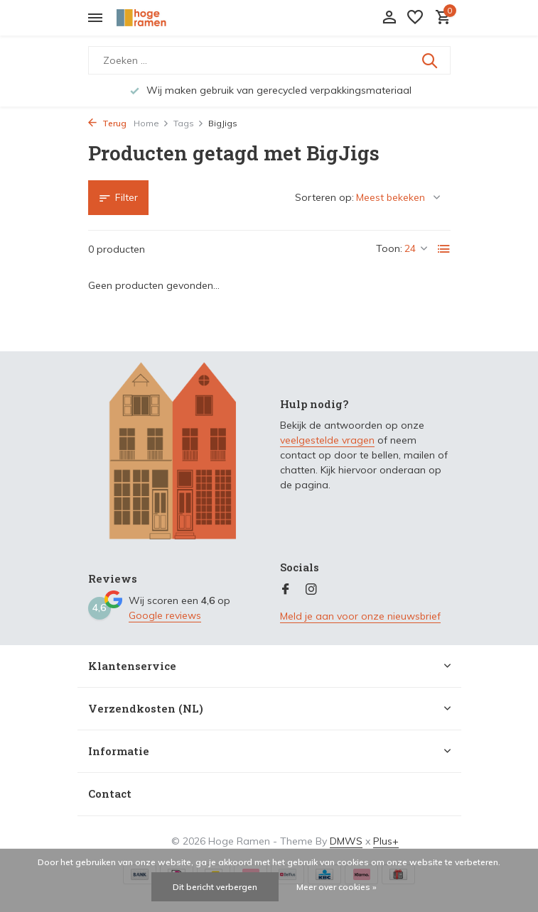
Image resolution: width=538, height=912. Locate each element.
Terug (107, 123)
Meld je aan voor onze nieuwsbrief (360, 616)
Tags (188, 123)
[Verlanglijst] (415, 18)
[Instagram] (311, 589)
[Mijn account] (389, 18)
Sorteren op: (324, 197)
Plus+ (386, 841)
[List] (444, 249)
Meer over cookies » (336, 886)
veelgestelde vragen (327, 440)
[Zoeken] (269, 60)
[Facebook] (285, 589)
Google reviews (165, 615)
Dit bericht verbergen (215, 886)
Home (151, 123)
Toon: (389, 248)
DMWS (346, 841)
